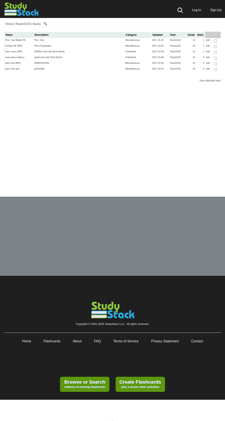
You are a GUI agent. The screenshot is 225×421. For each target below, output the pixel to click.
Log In (196, 10)
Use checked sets (210, 80)
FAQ (97, 341)
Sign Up (216, 10)
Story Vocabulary (43, 45)
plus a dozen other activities (140, 383)
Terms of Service (126, 341)
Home (9, 24)
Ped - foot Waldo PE (15, 40)
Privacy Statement (165, 341)
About (77, 341)
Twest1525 (175, 40)
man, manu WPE (14, 51)
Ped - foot (39, 40)
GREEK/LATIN (41, 63)
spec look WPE (13, 63)
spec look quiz (12, 68)
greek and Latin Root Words (48, 57)
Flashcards (52, 341)
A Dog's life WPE (13, 45)
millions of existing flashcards (84, 383)
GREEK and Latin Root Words (49, 51)
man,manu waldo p (14, 57)
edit (208, 40)
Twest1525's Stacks (28, 24)
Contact (197, 341)
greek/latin (39, 68)
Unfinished (130, 51)
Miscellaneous (132, 40)
